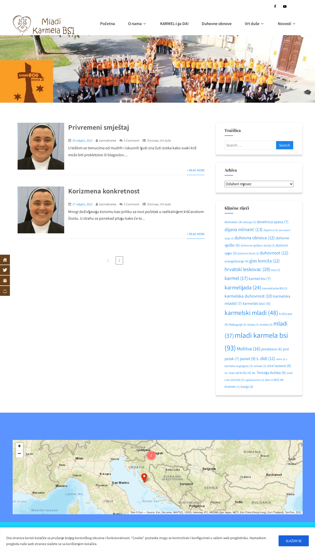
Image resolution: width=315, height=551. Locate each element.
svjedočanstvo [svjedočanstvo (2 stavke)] (254, 380)
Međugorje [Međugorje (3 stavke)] (237, 324)
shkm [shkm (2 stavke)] (280, 359)
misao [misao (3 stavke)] (253, 324)
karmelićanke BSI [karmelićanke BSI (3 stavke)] (274, 288)
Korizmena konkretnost (104, 190)
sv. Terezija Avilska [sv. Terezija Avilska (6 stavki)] (269, 372)
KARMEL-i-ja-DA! (174, 23)
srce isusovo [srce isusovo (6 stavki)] (279, 365)
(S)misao (153, 140)
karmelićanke (107, 140)
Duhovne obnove (217, 23)
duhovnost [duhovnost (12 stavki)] (274, 253)
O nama (137, 23)
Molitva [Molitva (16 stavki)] (248, 348)
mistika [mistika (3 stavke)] (266, 324)
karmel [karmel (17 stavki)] (236, 278)
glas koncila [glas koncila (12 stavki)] (264, 261)
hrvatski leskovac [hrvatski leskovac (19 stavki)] (247, 269)
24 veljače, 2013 (82, 140)
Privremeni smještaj (98, 127)
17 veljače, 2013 (82, 204)
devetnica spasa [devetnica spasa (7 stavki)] (272, 221)
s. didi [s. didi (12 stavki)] (265, 358)
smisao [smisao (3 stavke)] (260, 366)
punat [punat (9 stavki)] (248, 358)
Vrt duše (255, 23)
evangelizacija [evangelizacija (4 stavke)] (237, 261)
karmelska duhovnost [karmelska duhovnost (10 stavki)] (248, 296)
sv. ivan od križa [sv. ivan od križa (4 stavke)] (238, 372)
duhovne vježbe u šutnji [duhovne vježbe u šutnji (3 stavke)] (258, 245)
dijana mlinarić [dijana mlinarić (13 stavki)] (244, 229)
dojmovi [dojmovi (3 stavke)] (270, 230)
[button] (144, 478)
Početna (107, 23)
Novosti (287, 23)
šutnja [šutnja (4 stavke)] (246, 386)
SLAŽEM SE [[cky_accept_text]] (294, 541)
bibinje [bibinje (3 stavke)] (249, 222)
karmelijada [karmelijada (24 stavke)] (243, 287)
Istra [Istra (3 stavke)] (275, 270)
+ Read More (196, 170)
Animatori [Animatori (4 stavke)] (233, 222)
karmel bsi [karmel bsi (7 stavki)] (260, 278)
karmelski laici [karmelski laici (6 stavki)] (257, 303)
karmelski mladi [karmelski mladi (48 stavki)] (251, 312)
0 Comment (131, 140)
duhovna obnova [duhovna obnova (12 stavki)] (254, 238)
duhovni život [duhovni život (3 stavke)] (248, 253)
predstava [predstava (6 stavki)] (271, 348)
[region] (157, 539)
